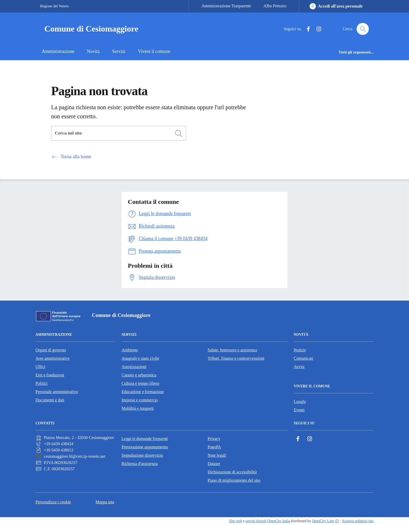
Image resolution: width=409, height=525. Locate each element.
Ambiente (130, 350)
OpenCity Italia (278, 521)
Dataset (214, 463)
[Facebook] (306, 29)
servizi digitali (255, 521)
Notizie (300, 350)
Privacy (214, 438)
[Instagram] (316, 29)
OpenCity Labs (323, 521)
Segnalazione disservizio (142, 455)
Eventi (299, 410)
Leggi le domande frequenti (145, 438)
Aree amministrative (52, 358)
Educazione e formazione (143, 391)
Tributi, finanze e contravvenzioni (236, 358)
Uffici (40, 366)
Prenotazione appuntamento (145, 447)
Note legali (217, 455)
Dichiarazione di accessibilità (232, 472)
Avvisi (299, 366)
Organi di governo (50, 350)
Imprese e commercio (140, 400)
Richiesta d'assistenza (140, 463)
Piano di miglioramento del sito (234, 480)
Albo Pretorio (274, 6)
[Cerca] (178, 133)
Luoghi (300, 401)
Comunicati (303, 358)
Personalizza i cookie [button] (53, 502)
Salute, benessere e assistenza (232, 350)
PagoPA (214, 447)
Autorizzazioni (134, 366)
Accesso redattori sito (358, 521)
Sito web (235, 521)
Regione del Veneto (54, 6)
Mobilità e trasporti (138, 408)
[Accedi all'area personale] (336, 6)
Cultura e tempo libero (140, 383)
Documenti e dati (49, 400)
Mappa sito (104, 502)
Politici (41, 383)
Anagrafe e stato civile (140, 358)
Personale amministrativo (56, 391)
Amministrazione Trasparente (226, 6)
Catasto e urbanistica (139, 375)
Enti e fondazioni (49, 375)
